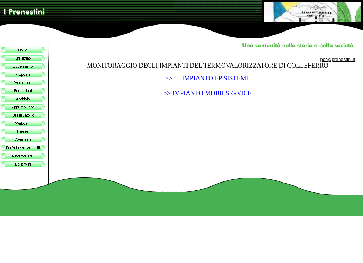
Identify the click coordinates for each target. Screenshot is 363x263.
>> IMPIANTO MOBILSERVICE (207, 93)
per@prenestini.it (337, 59)
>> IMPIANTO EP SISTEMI (206, 78)
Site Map (350, 259)
